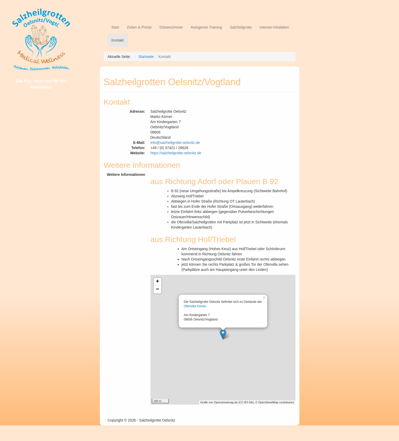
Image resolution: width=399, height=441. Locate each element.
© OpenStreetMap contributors (274, 402)
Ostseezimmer (171, 27)
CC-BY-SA (246, 402)
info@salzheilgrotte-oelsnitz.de (175, 143)
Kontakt (118, 40)
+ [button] (157, 282)
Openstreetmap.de (226, 402)
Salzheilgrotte (241, 27)
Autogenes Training (206, 27)
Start (115, 27)
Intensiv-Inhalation (274, 27)
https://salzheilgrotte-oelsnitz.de (175, 153)
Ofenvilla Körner (195, 306)
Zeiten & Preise (139, 27)
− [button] (157, 289)
